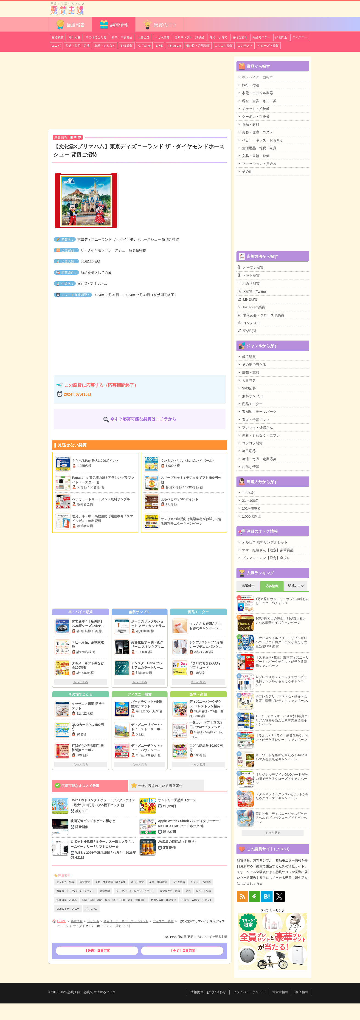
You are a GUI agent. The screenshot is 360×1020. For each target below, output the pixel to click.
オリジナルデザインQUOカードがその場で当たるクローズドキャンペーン (282, 779)
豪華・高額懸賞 (158, 882)
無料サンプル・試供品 (189, 37)
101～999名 (249, 508)
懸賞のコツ (159, 24)
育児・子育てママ (254, 419)
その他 (245, 171)
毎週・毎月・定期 (78, 45)
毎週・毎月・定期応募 (257, 459)
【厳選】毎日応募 (97, 950)
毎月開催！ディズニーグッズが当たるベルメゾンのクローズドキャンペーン (281, 818)
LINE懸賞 (248, 299)
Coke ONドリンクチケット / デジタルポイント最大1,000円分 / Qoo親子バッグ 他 (103, 806)
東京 (188, 891)
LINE (159, 45)
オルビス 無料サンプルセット (263, 542)
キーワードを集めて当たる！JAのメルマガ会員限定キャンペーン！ (281, 757)
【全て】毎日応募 (182, 950)
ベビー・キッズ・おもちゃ (260, 140)
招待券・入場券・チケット (197, 900)
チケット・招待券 (201, 882)
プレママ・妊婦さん (255, 427)
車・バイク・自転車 (255, 77)
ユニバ (56, 45)
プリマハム (91, 908)
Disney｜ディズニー (67, 908)
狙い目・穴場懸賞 (198, 45)
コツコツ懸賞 (224, 45)
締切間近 (281, 37)
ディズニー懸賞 (65, 882)
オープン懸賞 (251, 267)
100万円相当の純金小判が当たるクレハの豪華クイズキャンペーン (281, 620)
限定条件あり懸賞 (170, 891)
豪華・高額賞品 (122, 37)
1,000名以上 (249, 516)
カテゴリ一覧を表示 (298, 6)
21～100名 (248, 500)
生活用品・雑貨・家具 (257, 148)
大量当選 (143, 37)
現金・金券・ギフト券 (257, 101)
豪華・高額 (248, 372)
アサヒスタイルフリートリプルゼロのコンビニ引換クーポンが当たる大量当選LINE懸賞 (281, 642)
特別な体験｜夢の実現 (163, 900)
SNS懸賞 (127, 45)
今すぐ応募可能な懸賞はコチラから (143, 419)
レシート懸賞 (203, 891)
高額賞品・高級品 (66, 900)
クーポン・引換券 (254, 116)
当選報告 (70, 24)
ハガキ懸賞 (162, 37)
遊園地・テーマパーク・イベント (75, 891)
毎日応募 (75, 37)
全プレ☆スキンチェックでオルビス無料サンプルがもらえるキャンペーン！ (281, 681)
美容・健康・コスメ (255, 132)
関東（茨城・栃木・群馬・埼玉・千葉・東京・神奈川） (113, 900)
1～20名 (246, 492)
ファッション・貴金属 (257, 163)
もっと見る (80, 682)
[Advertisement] (139, 91)
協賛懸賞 (85, 882)
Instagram (174, 45)
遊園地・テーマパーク (257, 411)
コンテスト (245, 45)
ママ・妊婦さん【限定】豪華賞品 (266, 550)
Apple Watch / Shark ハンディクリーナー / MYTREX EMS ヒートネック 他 (192, 826)
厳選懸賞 (58, 37)
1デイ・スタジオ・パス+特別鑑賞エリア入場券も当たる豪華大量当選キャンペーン (281, 720)
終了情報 (301, 992)
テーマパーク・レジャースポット (135, 891)
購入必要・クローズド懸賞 (261, 315)
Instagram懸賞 (251, 307)
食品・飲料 (248, 124)
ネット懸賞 (137, 882)
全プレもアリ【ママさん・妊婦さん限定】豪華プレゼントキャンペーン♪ (282, 698)
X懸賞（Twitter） (254, 291)
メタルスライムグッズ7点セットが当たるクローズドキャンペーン (282, 796)
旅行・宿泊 (248, 85)
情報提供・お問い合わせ (208, 992)
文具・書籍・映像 (254, 156)
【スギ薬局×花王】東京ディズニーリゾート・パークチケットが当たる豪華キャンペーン (282, 662)
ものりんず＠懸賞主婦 (212, 936)
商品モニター (261, 37)
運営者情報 (280, 992)
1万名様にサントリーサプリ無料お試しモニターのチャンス (282, 601)
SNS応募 (247, 388)
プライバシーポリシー (249, 992)
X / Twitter (144, 45)
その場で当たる (96, 37)
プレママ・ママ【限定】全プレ (264, 558)
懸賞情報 (114, 24)
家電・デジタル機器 (255, 93)
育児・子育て (218, 37)
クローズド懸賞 (268, 45)
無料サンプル (250, 396)
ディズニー (299, 37)
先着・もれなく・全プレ (259, 435)
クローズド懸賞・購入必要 (110, 882)
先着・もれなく (105, 45)
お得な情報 (239, 37)
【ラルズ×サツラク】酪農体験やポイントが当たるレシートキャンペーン (282, 737)
